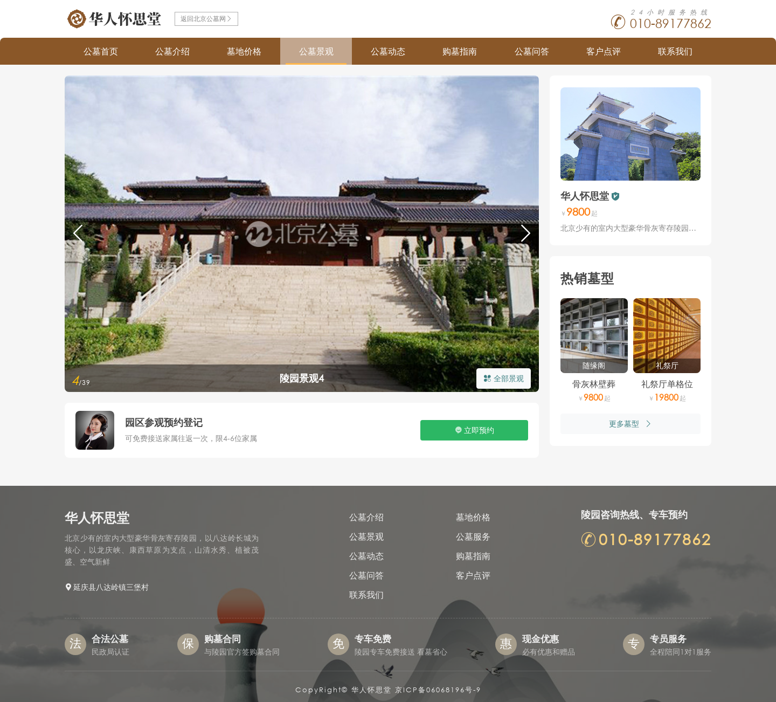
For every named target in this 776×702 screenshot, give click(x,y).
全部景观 (503, 378)
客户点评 (603, 51)
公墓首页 (101, 51)
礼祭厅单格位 (667, 383)
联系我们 (675, 51)
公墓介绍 (172, 51)
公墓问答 (532, 51)
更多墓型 (630, 423)
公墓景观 (316, 51)
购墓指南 (459, 51)
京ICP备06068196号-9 (438, 689)
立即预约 (479, 430)
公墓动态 (388, 51)
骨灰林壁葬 (593, 383)
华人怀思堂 (584, 196)
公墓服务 (473, 536)
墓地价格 (244, 51)
